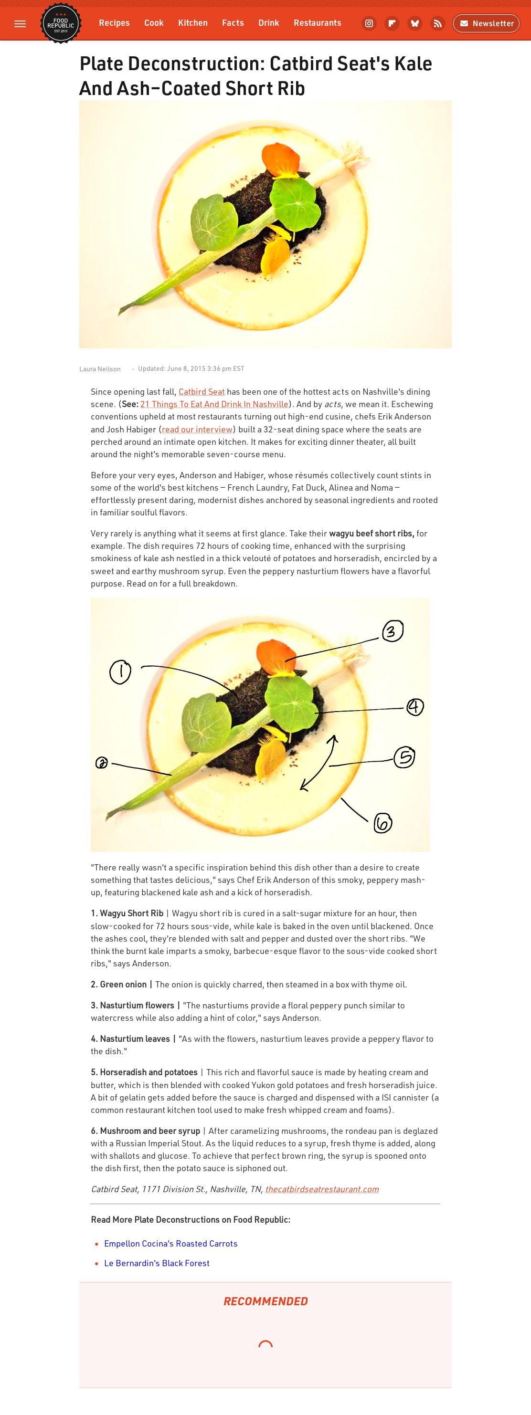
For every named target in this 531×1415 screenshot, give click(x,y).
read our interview (197, 429)
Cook (154, 22)
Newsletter (486, 23)
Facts (233, 22)
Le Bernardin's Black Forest (157, 1263)
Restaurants (317, 22)
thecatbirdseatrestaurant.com (322, 1189)
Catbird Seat (202, 391)
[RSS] (438, 23)
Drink (268, 22)
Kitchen (193, 22)
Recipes (114, 22)
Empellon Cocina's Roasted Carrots (171, 1243)
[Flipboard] (392, 23)
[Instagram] (369, 23)
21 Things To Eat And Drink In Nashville (214, 403)
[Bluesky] (415, 23)
